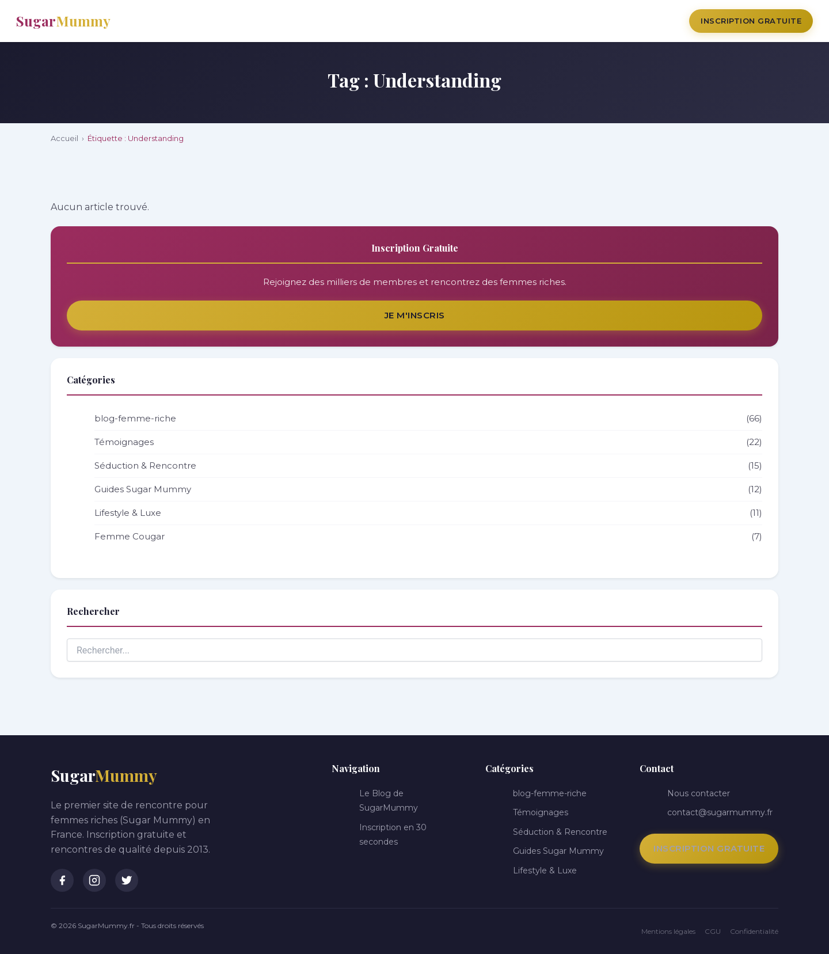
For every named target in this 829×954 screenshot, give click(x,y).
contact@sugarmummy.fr (720, 812)
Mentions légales (668, 931)
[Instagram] (94, 880)
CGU (713, 931)
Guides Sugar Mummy (428, 489)
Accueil (64, 138)
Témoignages (428, 442)
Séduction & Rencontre (428, 466)
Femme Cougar (428, 536)
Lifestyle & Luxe (428, 513)
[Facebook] (62, 880)
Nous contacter (698, 793)
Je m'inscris (415, 315)
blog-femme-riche (428, 418)
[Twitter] (126, 880)
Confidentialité (754, 931)
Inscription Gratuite (751, 20)
